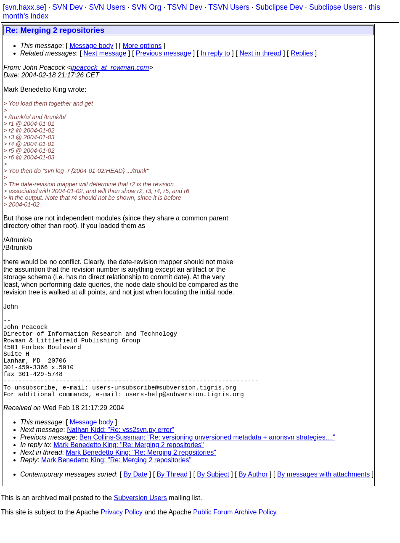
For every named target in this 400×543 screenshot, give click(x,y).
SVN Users (107, 7)
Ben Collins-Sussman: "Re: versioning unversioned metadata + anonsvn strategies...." (207, 457)
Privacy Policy (122, 532)
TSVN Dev (184, 7)
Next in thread (260, 53)
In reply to (215, 53)
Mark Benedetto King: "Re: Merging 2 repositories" (128, 465)
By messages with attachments (323, 494)
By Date (135, 494)
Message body (91, 45)
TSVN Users (228, 7)
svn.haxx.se (24, 7)
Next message (104, 53)
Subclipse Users (336, 7)
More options (142, 45)
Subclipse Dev (279, 7)
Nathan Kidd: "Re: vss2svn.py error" (120, 449)
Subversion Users (140, 518)
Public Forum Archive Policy (234, 532)
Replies (302, 53)
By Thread (172, 494)
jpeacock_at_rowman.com (110, 67)
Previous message (163, 53)
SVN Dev (67, 7)
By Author (253, 494)
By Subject (213, 494)
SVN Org (146, 7)
